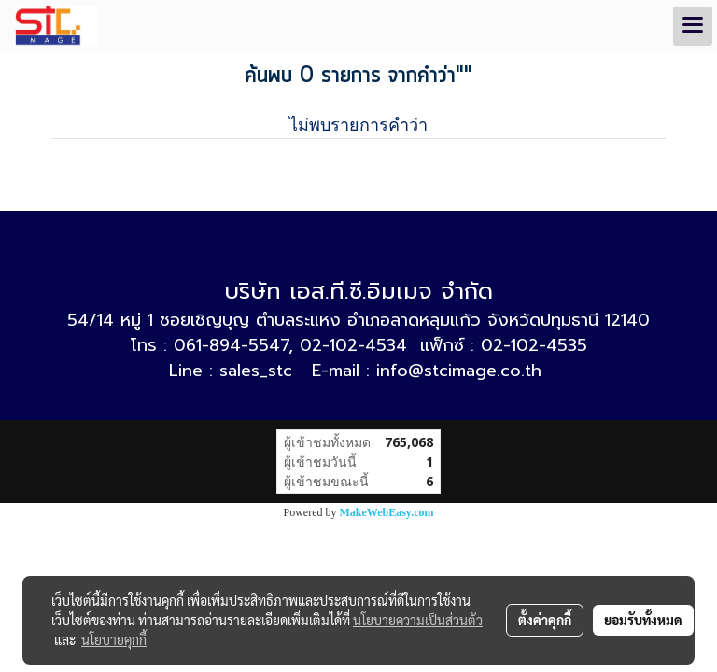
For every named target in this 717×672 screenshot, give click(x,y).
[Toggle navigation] (692, 26)
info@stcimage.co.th (458, 370)
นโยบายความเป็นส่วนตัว (418, 619)
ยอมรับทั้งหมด (643, 619)
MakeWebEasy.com (387, 512)
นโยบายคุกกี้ (114, 639)
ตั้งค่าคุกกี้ (544, 619)
